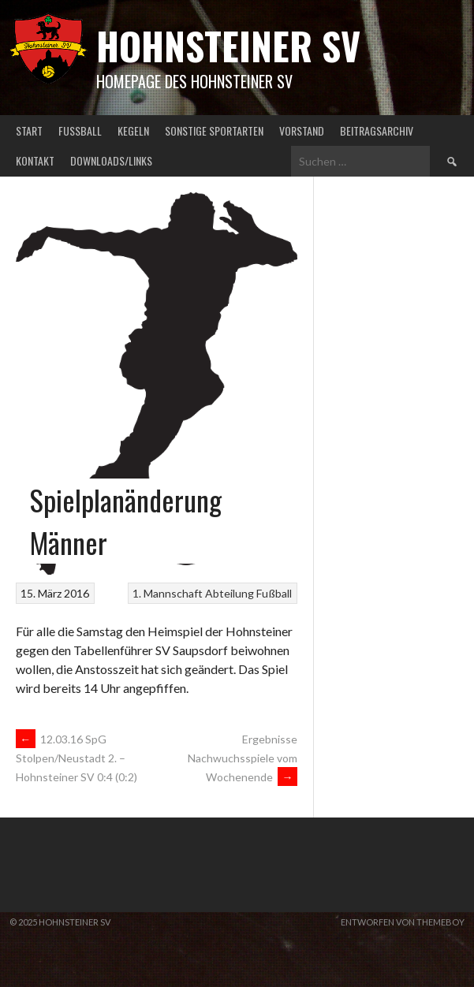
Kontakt (35, 160)
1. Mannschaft (167, 593)
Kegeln (133, 130)
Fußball (80, 130)
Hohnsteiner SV (228, 45)
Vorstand (301, 130)
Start (29, 130)
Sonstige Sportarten (214, 130)
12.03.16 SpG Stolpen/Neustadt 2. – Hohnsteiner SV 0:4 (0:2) (76, 758)
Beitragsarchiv (376, 130)
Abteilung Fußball (248, 593)
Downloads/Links (111, 160)
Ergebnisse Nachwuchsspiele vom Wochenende (242, 758)
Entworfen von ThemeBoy (403, 922)
